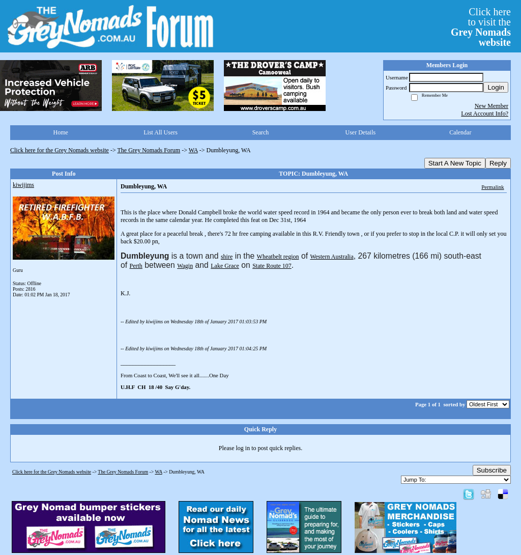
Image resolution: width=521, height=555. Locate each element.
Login (495, 87)
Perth (136, 265)
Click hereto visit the (481, 27)
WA (193, 150)
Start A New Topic (454, 163)
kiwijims (23, 184)
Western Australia (331, 256)
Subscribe (492, 470)
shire (227, 256)
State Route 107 (272, 265)
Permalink (492, 187)
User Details (360, 132)
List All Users (160, 132)
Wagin (185, 265)
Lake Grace (225, 265)
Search (260, 132)
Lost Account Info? (484, 113)
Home (60, 132)
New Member (491, 105)
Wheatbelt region (278, 256)
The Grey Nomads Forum (149, 150)
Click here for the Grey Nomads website (59, 150)
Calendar (460, 132)
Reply (498, 163)
